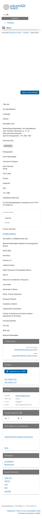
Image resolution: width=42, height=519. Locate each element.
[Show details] (20, 413)
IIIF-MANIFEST (9, 461)
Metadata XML (9, 464)
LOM (5, 484)
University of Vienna (15, 32)
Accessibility (31, 511)
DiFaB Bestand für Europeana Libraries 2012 (18, 437)
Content (21, 64)
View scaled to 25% (10, 382)
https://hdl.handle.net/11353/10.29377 (25, 355)
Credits (37, 513)
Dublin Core (8, 478)
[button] (6, 27)
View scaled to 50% (10, 379)
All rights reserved (9, 234)
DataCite (7, 481)
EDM (5, 488)
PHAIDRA (10, 23)
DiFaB (6, 448)
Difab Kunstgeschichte (22, 396)
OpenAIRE (7, 491)
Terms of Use (21, 511)
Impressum (11, 511)
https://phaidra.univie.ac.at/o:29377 (26, 349)
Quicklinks (15, 18)
